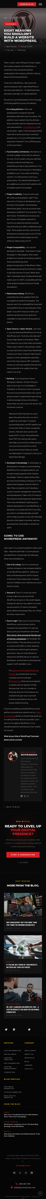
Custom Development (10, 1067)
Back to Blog (12, 807)
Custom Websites (12, 1050)
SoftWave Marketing (9, 1087)
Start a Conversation (23, 855)
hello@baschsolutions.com (23, 1187)
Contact (29, 1069)
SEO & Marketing (12, 1063)
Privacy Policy (35, 1196)
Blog (11, 18)
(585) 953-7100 (23, 1184)
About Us (29, 1054)
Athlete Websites (12, 1092)
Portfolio (29, 1058)
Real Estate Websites (10, 1096)
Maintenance (20, 18)
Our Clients (30, 1050)
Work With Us (26, 4)
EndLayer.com (15, 681)
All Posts (23, 862)
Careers (28, 1065)
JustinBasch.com (30, 127)
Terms (23, 1198)
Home (5, 18)
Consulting (9, 1072)
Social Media (10, 1054)
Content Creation (8, 1058)
